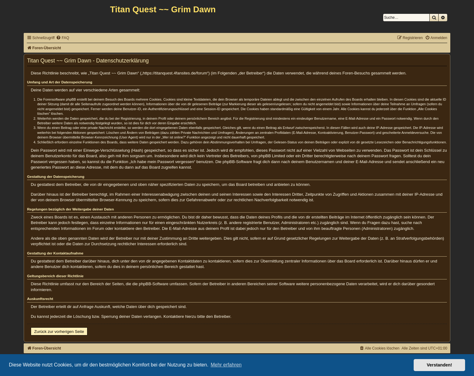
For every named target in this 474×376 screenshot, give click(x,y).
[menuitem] (62, 38)
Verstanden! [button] (439, 364)
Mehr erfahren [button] (226, 364)
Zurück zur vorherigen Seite (59, 331)
